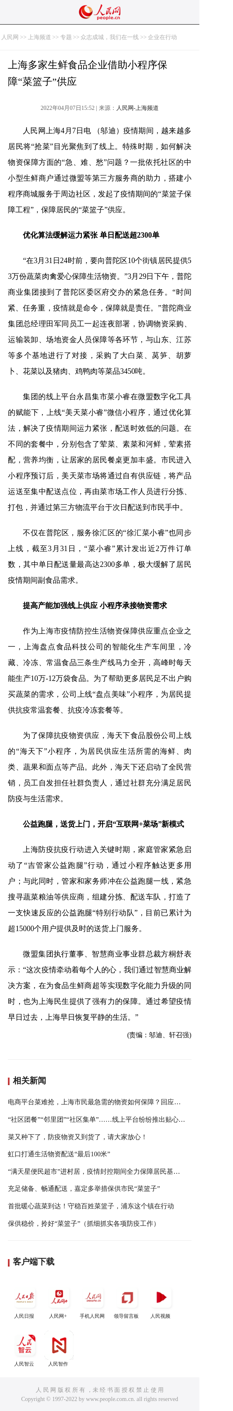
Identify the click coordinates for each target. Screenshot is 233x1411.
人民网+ (59, 1301)
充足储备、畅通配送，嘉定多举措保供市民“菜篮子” (84, 1188)
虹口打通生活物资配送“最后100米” (59, 1154)
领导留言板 (127, 1301)
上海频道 (39, 37)
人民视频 (161, 1301)
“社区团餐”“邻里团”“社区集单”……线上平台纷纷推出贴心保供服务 (106, 1119)
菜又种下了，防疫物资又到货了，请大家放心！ (77, 1136)
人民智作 (59, 1349)
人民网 (10, 37)
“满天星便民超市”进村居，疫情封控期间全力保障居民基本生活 (100, 1171)
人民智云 (24, 1349)
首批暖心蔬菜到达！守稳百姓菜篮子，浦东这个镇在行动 (91, 1206)
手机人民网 (93, 1301)
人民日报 (24, 1301)
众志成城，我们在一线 (110, 37)
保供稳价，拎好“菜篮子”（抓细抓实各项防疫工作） (84, 1223)
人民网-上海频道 (137, 108)
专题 (66, 37)
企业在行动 (162, 37)
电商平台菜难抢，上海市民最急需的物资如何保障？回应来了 (97, 1101)
